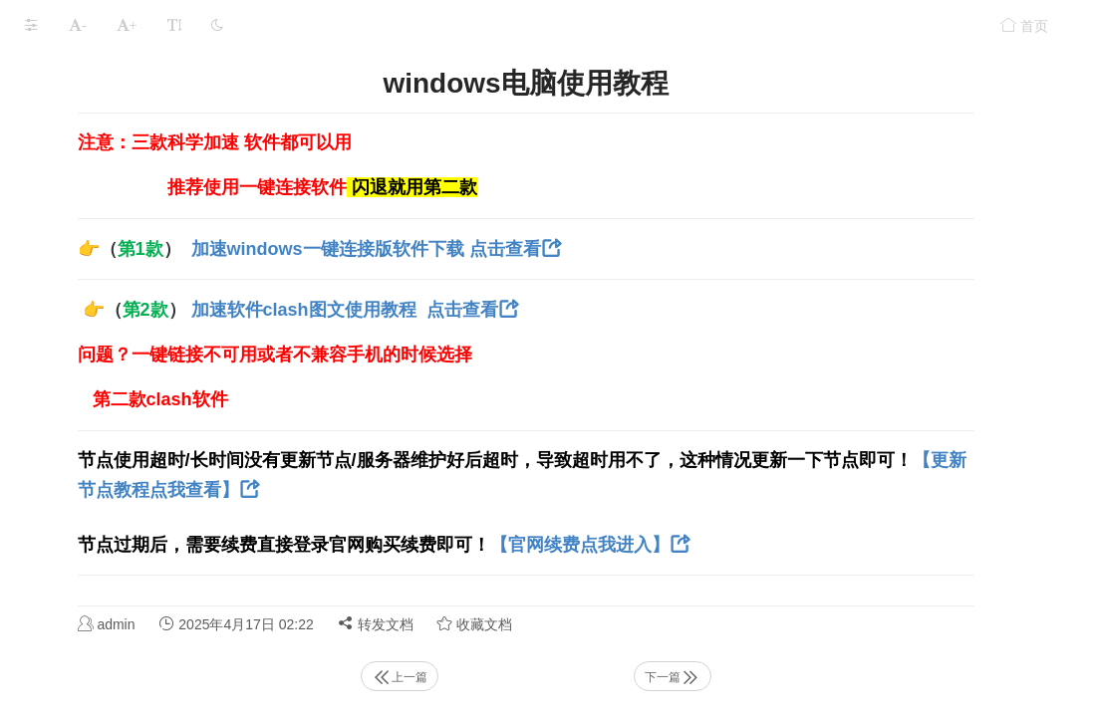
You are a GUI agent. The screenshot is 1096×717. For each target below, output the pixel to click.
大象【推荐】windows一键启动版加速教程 (156, 405)
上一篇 (573, 677)
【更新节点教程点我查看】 (539, 490)
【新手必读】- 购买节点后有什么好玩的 (147, 95)
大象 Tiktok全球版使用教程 (108, 561)
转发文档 (622, 623)
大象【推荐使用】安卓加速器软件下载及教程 (157, 444)
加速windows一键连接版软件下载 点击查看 (612, 249)
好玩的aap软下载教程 (92, 600)
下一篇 (797, 677)
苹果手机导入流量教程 (94, 211)
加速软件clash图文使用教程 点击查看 (590, 310)
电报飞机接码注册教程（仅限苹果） (136, 56)
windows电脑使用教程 (96, 483)
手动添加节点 (67, 172)
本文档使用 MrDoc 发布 (77, 693)
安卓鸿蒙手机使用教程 (94, 328)
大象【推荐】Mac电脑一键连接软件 (135, 366)
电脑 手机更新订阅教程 (96, 133)
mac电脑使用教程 (79, 522)
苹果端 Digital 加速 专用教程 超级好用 (142, 289)
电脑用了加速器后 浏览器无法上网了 (138, 638)
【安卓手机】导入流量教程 (108, 250)
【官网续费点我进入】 (826, 545)
